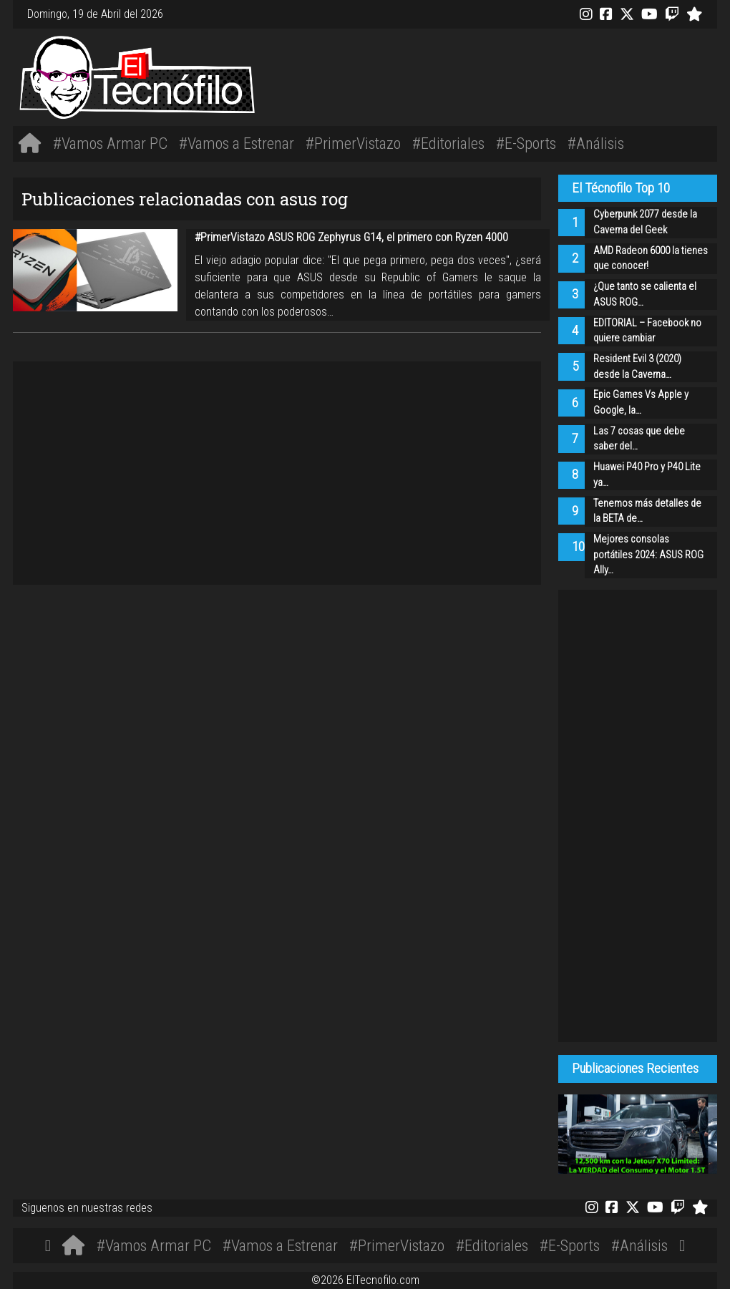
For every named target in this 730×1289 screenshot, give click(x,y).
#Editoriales (448, 143)
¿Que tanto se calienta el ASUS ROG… (644, 294)
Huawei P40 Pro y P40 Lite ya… (647, 475)
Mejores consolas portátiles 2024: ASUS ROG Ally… (648, 554)
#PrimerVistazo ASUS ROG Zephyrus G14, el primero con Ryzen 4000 (351, 237)
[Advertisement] (511, 75)
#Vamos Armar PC (110, 143)
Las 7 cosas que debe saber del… (639, 439)
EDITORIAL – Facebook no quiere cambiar (647, 331)
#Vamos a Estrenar (236, 143)
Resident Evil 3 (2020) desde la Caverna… (637, 367)
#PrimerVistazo (353, 143)
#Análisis (596, 143)
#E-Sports (526, 143)
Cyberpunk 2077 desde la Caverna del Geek (645, 222)
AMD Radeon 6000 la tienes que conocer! (650, 259)
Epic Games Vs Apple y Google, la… (640, 403)
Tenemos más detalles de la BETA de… (647, 511)
